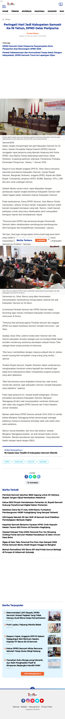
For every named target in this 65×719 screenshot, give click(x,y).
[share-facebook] (26, 476)
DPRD (6, 462)
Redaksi (24, 707)
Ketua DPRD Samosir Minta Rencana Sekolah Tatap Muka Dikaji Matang (24, 649)
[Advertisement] (32, 77)
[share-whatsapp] (34, 476)
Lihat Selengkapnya (32, 674)
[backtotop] (32, 689)
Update (41, 240)
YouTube (43, 702)
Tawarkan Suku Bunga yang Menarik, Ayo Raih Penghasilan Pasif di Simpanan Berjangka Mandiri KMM (24, 663)
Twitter (38, 702)
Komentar (32, 482)
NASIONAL (40, 11)
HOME (5, 11)
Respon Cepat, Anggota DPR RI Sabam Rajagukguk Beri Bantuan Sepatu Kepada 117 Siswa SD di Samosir (25, 639)
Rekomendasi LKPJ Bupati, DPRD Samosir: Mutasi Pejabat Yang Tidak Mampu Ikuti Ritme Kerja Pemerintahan (25, 615)
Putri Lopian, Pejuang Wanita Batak (23, 624)
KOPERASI (26, 11)
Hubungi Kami (34, 707)
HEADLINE (18, 462)
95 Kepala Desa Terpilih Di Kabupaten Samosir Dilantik (30, 453)
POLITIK (31, 462)
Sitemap (16, 707)
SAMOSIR (52, 11)
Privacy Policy (46, 707)
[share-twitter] (30, 476)
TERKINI (15, 11)
